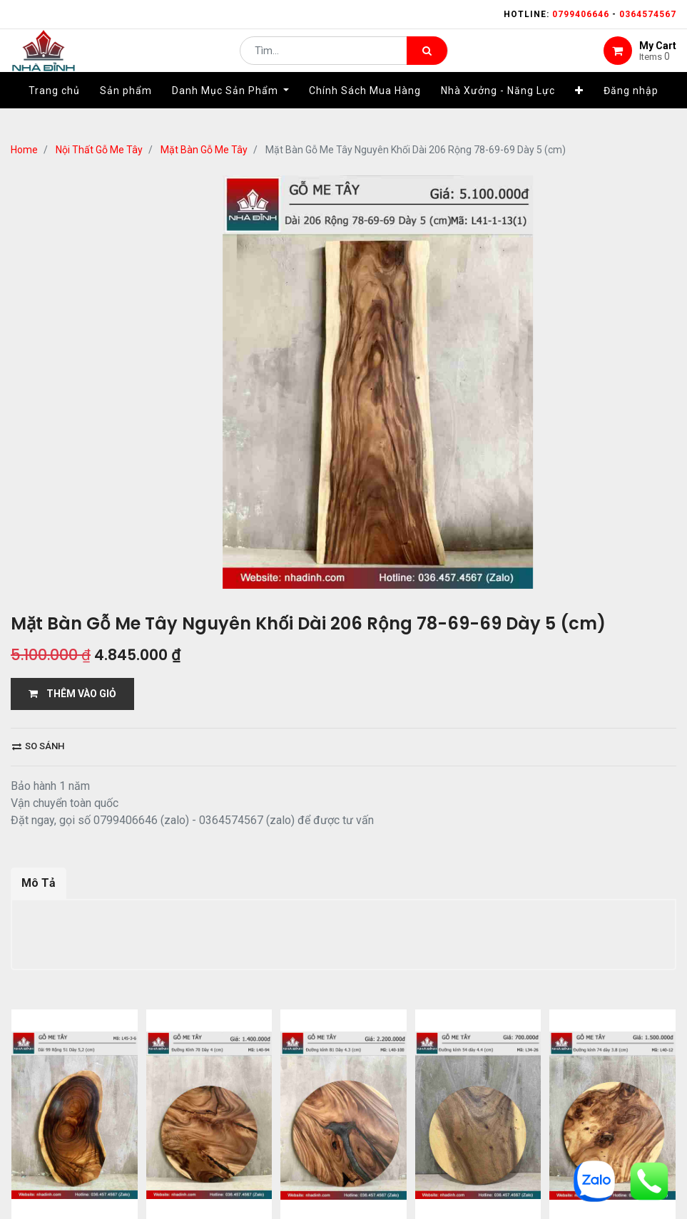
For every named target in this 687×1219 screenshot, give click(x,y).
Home (24, 149)
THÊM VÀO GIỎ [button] (72, 693)
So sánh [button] (38, 746)
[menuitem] (54, 112)
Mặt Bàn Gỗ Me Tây (204, 149)
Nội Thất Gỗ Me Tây (99, 149)
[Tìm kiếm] (427, 61)
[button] (579, 112)
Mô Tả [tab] (38, 883)
